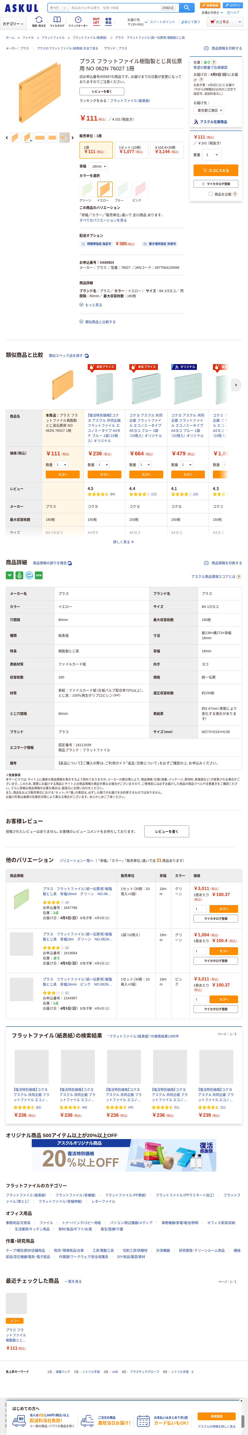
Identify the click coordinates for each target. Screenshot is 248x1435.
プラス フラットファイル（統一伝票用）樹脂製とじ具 (150, 38)
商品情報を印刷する (223, 48)
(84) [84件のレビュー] (113, 494)
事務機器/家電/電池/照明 (180, 1223)
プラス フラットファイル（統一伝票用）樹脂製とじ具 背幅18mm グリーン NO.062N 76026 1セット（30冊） (78, 892)
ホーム (10, 38)
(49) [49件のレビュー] (130, 1107)
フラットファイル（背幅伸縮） (61, 1201)
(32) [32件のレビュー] (237, 494)
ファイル (28, 38)
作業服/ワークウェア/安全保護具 (83, 1257)
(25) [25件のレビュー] (196, 494)
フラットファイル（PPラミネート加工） (185, 1195)
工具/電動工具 (103, 1250)
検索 (187, 8)
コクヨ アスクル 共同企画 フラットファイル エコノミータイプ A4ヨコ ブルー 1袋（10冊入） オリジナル (187, 425)
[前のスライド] (7, 138)
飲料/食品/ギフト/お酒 (75, 1229)
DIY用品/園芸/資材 (131, 1257)
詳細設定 (168, 7)
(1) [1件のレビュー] (67, 993)
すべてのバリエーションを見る (103, 220)
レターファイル (103, 1201)
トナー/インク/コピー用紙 (81, 1223)
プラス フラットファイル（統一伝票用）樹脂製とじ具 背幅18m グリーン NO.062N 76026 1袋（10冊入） (78, 937)
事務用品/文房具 (18, 1223)
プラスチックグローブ (144, 1372)
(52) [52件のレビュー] (223, 1107)
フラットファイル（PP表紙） (126, 1195)
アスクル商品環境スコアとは (216, 576)
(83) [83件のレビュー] (38, 1107)
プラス (24, 48)
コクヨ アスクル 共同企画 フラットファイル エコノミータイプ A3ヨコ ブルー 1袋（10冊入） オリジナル (229, 425)
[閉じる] (241, 1400)
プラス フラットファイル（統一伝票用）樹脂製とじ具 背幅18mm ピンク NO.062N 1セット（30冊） (77, 982)
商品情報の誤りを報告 (52, 563)
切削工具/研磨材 (135, 1250)
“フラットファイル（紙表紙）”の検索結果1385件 (143, 1036)
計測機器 (163, 1250)
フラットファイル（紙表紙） (89, 38)
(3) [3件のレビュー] (67, 902)
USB (115, 1372)
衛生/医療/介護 (112, 1229)
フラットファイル (53, 38)
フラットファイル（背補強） (75, 1195)
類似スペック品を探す (69, 356)
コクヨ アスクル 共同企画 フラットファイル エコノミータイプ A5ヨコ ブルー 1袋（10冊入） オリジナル (146, 425)
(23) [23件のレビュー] (154, 494)
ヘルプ (235, 12)
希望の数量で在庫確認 (210, 67)
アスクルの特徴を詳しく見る (217, 1426)
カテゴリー (13, 24)
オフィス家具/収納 (221, 1223)
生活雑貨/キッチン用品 (32, 1229)
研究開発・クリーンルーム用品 (202, 1250)
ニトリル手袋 (91, 1372)
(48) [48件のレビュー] (84, 1107)
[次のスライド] (73, 138)
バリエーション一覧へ (76, 861)
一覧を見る (73, 1281)
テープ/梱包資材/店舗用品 (25, 1250)
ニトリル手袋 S (182, 1372)
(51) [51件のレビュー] (176, 1107)
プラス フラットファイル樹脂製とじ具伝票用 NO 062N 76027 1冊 (16, 1335)
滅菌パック (63, 1372)
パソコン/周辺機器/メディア (131, 1223)
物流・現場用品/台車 (69, 1250)
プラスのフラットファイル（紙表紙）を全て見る (67, 48)
